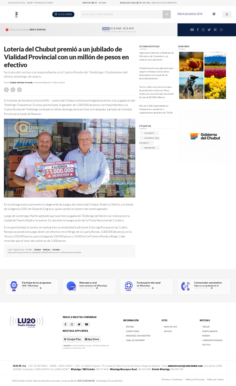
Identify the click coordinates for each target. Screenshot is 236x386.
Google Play (72, 339)
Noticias (21, 82)
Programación (190, 14)
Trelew (206, 327)
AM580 (65, 14)
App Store (92, 339)
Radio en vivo (170, 327)
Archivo (168, 331)
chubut (149, 133)
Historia (130, 327)
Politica (206, 344)
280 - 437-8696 (94, 3)
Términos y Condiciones (172, 379)
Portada (29, 82)
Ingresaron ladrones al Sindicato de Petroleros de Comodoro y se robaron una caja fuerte (156, 56)
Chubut (12, 82)
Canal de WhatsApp (135, 340)
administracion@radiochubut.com (185, 366)
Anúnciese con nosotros (138, 336)
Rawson (206, 336)
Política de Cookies (215, 379)
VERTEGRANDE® (86, 380)
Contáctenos (132, 331)
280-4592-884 (135, 3)
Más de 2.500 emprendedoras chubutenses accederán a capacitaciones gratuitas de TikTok (156, 109)
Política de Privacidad (194, 379)
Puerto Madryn (210, 331)
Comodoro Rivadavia (212, 340)
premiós (149, 148)
